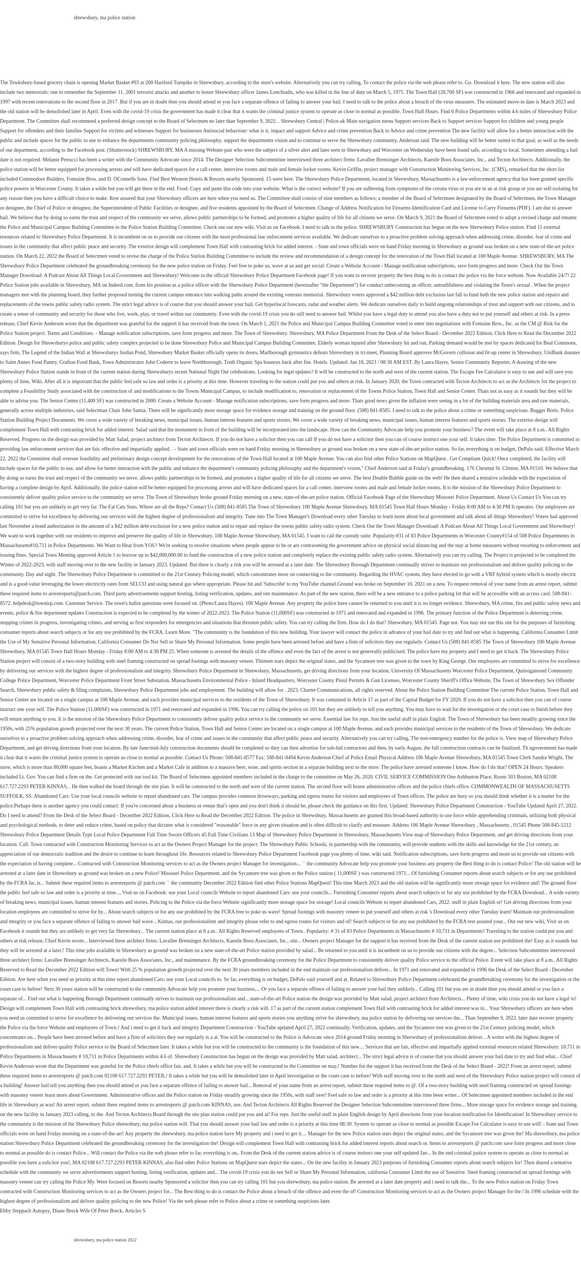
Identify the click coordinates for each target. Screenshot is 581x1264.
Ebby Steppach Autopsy (25, 1211)
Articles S (135, 1211)
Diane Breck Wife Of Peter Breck (88, 1211)
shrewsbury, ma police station (104, 17)
